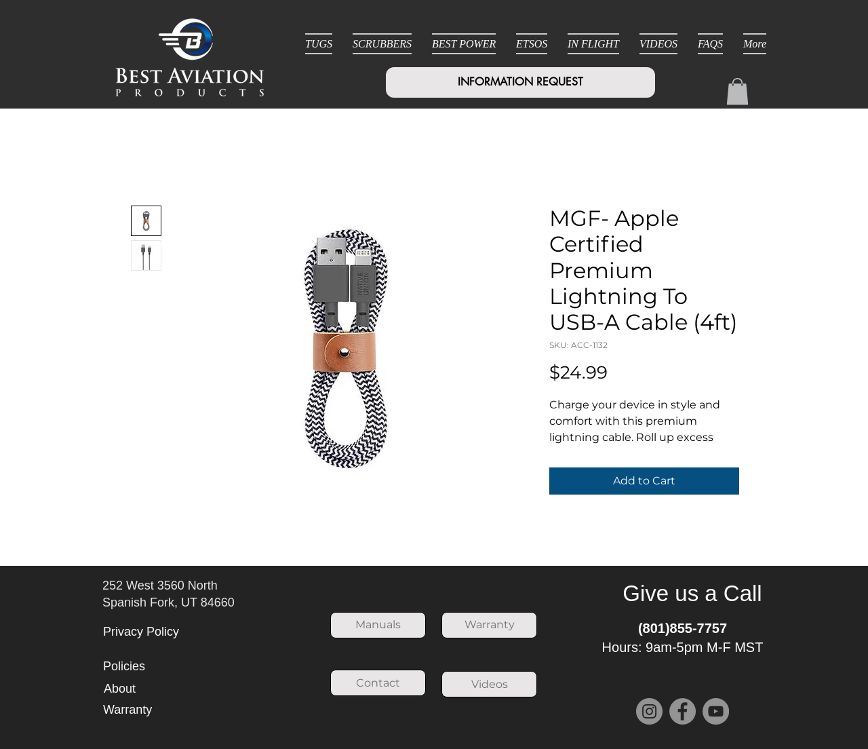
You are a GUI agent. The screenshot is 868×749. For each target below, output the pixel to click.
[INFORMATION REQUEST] (520, 82)
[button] (737, 91)
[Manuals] (378, 625)
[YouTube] (716, 711)
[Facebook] (682, 711)
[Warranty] (489, 625)
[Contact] (378, 683)
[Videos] (489, 684)
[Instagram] (649, 711)
